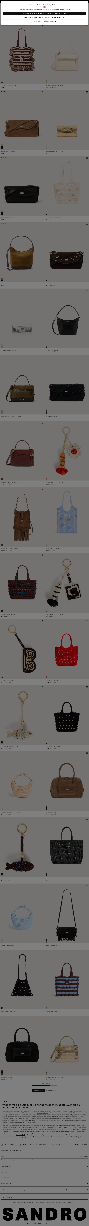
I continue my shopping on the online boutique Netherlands (44, 18)
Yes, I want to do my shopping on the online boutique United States (44, 13)
